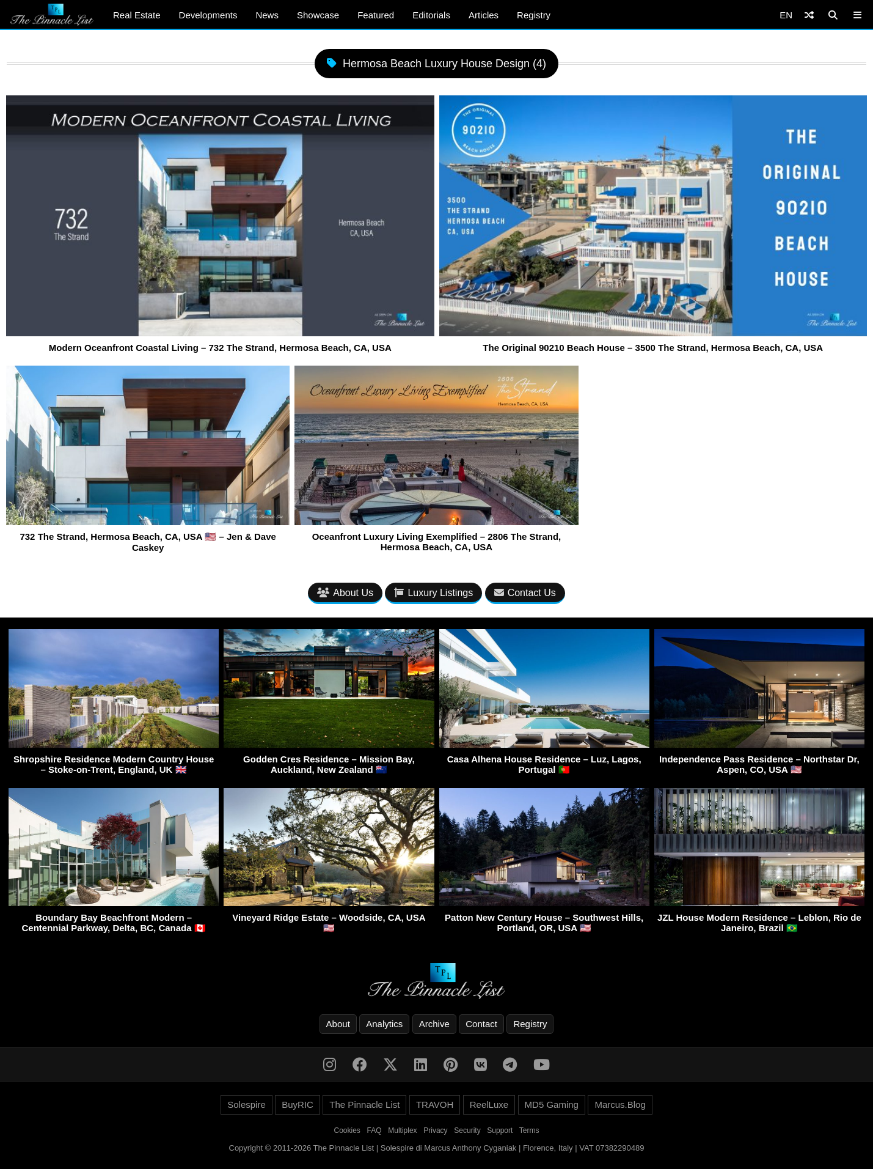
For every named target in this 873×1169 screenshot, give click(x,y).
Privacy (435, 1130)
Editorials (431, 15)
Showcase (318, 15)
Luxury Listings (433, 593)
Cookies (347, 1130)
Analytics (384, 1024)
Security (467, 1130)
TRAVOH (434, 1104)
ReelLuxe (489, 1104)
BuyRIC (297, 1104)
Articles (484, 15)
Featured (375, 15)
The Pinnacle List (364, 1104)
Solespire (246, 1104)
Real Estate (137, 15)
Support (500, 1130)
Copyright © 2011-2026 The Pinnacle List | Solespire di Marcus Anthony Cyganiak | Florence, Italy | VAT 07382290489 (437, 1147)
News (267, 15)
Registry (533, 15)
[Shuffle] (809, 15)
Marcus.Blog (619, 1104)
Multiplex (402, 1130)
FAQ (374, 1130)
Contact (481, 1024)
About (338, 1024)
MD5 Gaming (552, 1104)
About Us (345, 593)
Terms (529, 1130)
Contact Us (525, 593)
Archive (434, 1024)
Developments (208, 15)
